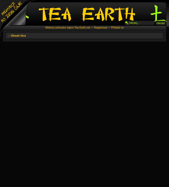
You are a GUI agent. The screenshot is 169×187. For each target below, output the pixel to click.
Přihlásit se (117, 27)
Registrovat (100, 27)
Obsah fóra (18, 35)
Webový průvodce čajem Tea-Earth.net (67, 27)
